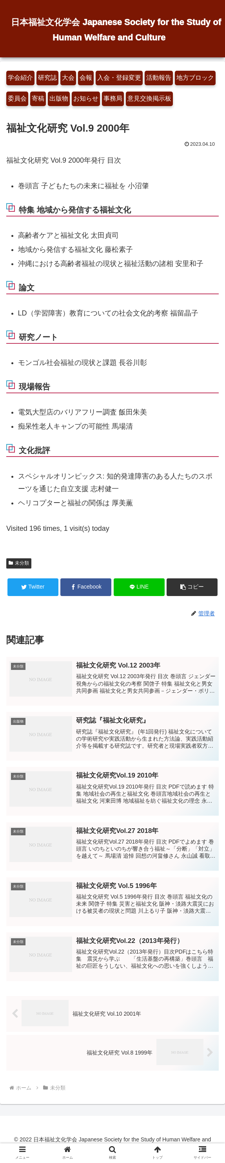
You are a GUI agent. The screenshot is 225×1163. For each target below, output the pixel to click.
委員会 (17, 98)
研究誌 (47, 77)
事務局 (112, 98)
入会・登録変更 (119, 77)
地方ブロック (195, 77)
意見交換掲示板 (149, 98)
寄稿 (38, 98)
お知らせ (85, 98)
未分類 (19, 563)
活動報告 (158, 77)
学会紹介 (20, 77)
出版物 (58, 98)
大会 (68, 77)
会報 (86, 77)
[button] (192, 587)
